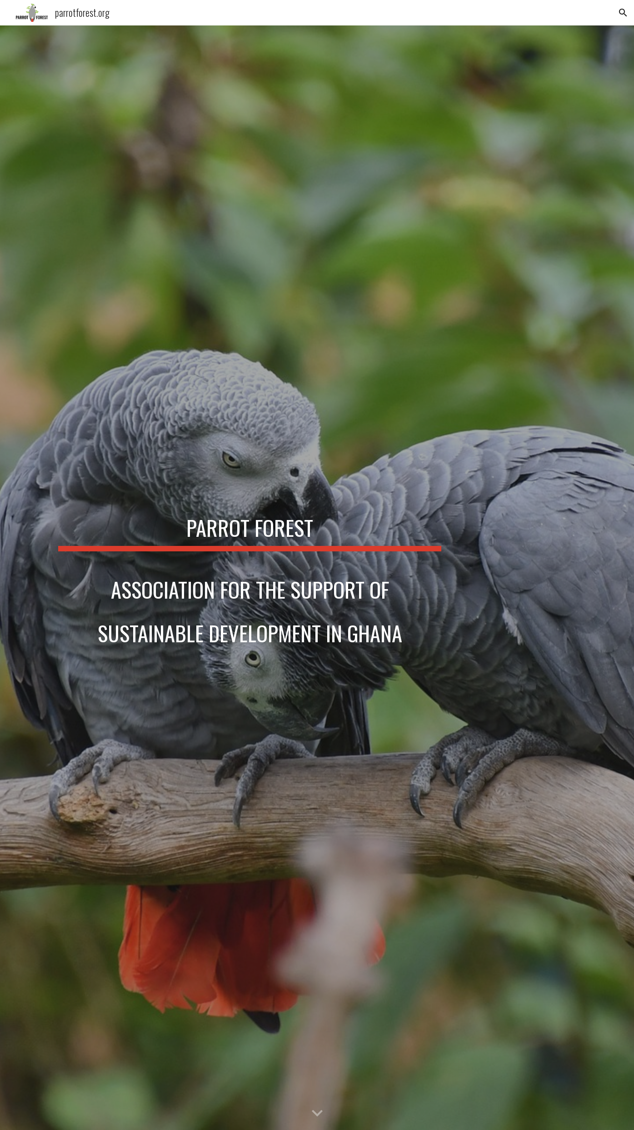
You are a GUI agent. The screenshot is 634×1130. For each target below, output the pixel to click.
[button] (623, 13)
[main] (249, 577)
